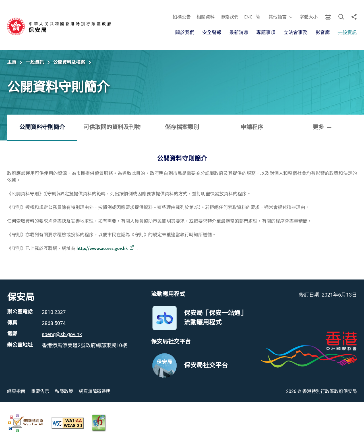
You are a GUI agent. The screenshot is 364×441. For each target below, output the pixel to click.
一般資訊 (347, 33)
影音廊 (322, 33)
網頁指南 (16, 391)
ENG (248, 17)
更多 (322, 127)
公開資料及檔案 (69, 62)
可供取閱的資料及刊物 (112, 127)
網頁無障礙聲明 (95, 391)
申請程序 (252, 127)
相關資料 (205, 17)
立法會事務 (295, 33)
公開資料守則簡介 (42, 127)
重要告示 (40, 391)
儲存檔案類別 (182, 127)
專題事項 (266, 33)
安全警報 (211, 33)
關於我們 (184, 33)
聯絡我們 (229, 17)
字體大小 (308, 17)
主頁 (11, 62)
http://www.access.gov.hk (102, 248)
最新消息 (239, 33)
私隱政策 (64, 391)
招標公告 (181, 17)
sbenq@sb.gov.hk (62, 334)
